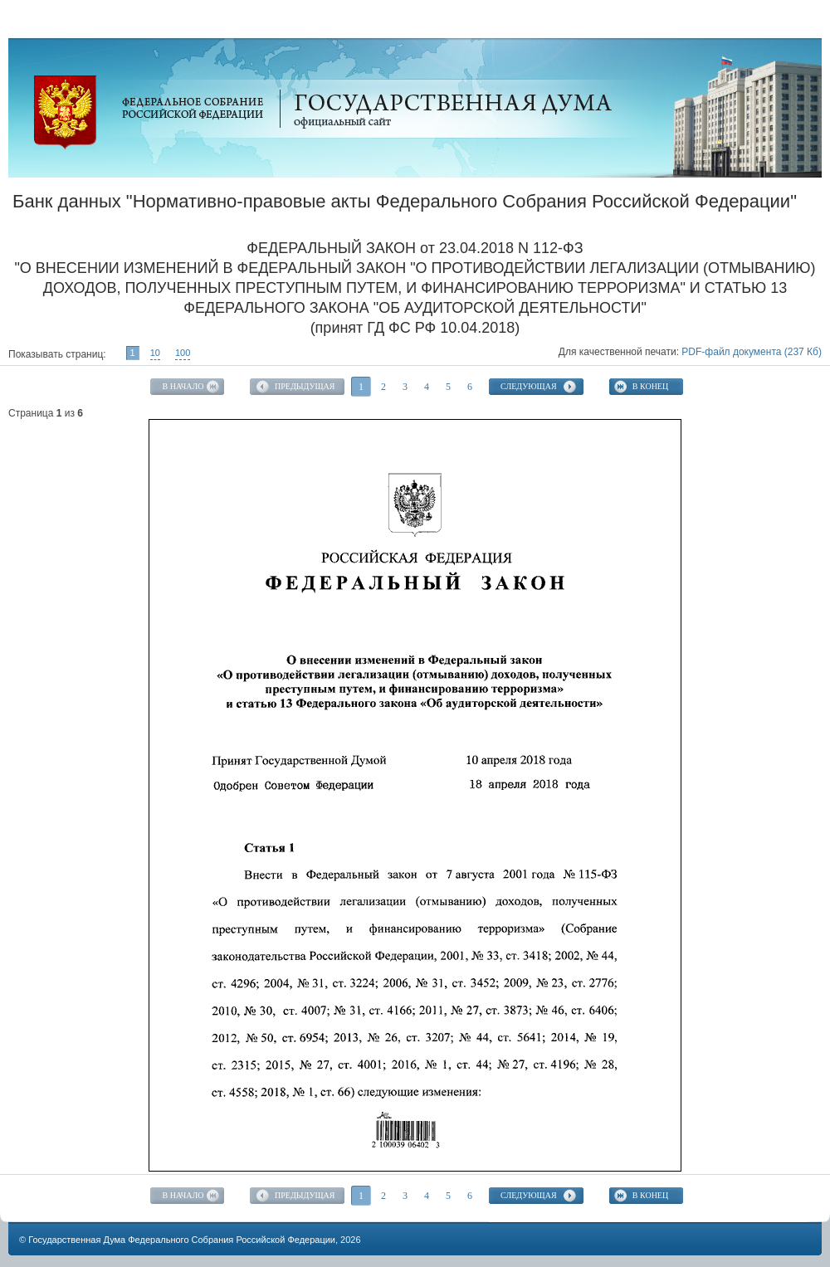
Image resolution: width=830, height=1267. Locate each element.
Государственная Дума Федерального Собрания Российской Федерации (181, 1240)
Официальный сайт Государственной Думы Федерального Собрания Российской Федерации (65, 112)
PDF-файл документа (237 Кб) (751, 352)
